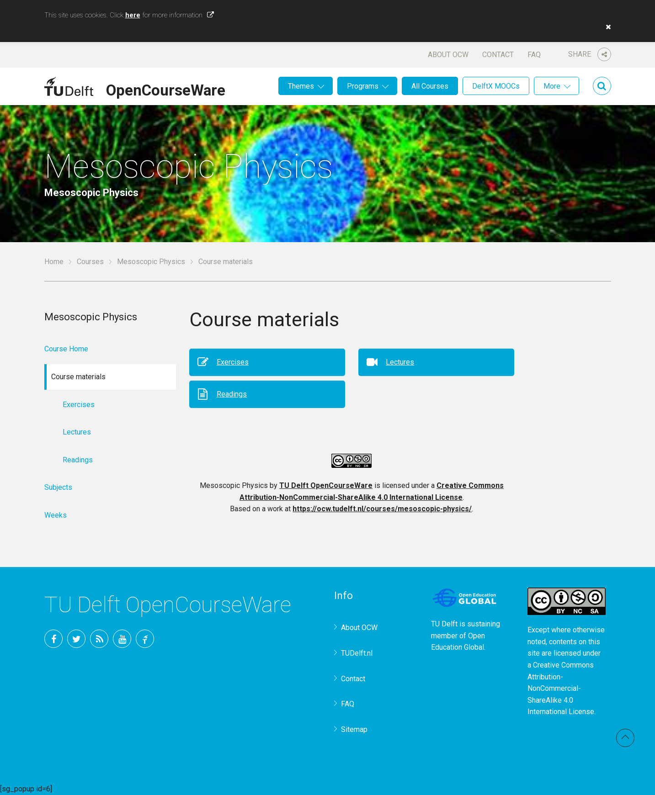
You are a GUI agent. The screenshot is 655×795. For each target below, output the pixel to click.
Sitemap (354, 729)
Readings (232, 394)
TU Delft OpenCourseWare (326, 485)
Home (54, 261)
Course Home (66, 348)
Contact (498, 54)
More (551, 86)
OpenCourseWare (165, 88)
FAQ (534, 54)
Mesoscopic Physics (151, 261)
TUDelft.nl (357, 653)
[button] (606, 27)
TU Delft (145, 639)
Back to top (625, 738)
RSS (99, 639)
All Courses (429, 86)
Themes (301, 86)
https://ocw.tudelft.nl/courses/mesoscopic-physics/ (382, 508)
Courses (90, 261)
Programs (362, 86)
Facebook (53, 639)
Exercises (233, 362)
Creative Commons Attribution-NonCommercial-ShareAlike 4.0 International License (560, 688)
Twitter (76, 639)
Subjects (58, 487)
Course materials (225, 261)
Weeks (55, 515)
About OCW (448, 54)
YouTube (122, 639)
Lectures (400, 362)
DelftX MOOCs (496, 86)
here (132, 15)
